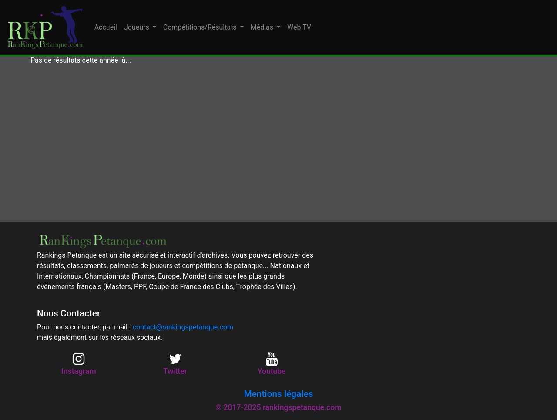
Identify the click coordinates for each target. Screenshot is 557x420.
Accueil (105, 27)
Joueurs (137, 27)
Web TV (299, 27)
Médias (263, 27)
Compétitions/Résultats (200, 27)
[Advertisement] (278, 144)
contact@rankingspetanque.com (183, 327)
